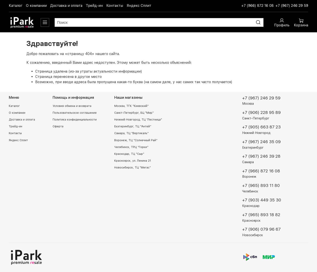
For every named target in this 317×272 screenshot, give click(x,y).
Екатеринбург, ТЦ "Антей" (132, 126)
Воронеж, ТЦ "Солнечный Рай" (135, 140)
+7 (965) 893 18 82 (261, 214)
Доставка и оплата (66, 6)
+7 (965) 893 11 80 (261, 185)
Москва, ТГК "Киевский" (131, 106)
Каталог (15, 6)
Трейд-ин (94, 6)
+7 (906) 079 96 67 (261, 229)
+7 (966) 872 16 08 (257, 6)
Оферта (58, 126)
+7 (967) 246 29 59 (291, 6)
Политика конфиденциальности (75, 119)
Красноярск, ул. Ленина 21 (132, 160)
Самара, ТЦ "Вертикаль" (131, 133)
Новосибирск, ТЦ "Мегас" (132, 167)
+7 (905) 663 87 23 (261, 127)
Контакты (114, 6)
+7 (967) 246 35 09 (261, 141)
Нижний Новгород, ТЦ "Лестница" (138, 119)
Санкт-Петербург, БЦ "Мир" (134, 112)
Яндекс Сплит (139, 6)
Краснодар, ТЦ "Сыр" (129, 153)
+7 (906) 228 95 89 (261, 112)
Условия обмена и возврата (72, 106)
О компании (36, 6)
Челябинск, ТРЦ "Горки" (131, 147)
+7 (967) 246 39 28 (261, 156)
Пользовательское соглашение (75, 112)
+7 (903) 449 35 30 (261, 200)
